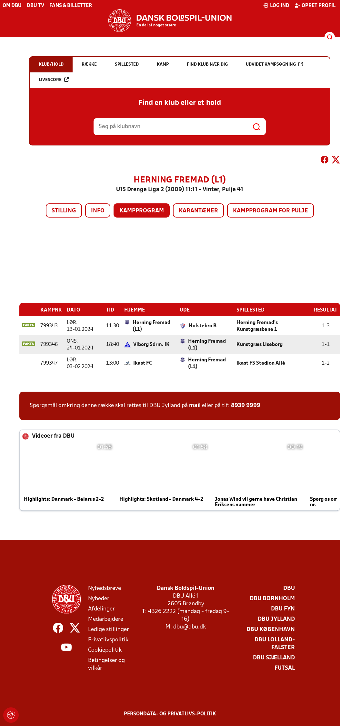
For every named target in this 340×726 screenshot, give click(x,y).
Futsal (285, 668)
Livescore (54, 79)
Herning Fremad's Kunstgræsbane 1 (257, 325)
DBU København (270, 629)
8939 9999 (245, 405)
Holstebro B (202, 325)
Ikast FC (142, 363)
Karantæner (198, 211)
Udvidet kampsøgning (274, 64)
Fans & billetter (70, 6)
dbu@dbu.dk (189, 626)
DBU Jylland (276, 619)
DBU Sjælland (274, 657)
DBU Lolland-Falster (275, 643)
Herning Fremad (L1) (151, 325)
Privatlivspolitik (108, 639)
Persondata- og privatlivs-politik (170, 714)
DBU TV (35, 6)
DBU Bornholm (272, 598)
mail (195, 405)
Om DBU (12, 6)
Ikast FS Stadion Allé (260, 363)
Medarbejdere (105, 619)
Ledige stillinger (108, 629)
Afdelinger (101, 608)
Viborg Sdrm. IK (151, 344)
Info (98, 211)
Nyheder (98, 598)
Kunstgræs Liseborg (259, 344)
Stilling (64, 211)
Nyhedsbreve (104, 588)
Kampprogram (141, 211)
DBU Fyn (283, 608)
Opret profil (315, 5)
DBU (289, 588)
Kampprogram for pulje (270, 211)
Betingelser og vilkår (106, 664)
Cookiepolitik (105, 650)
